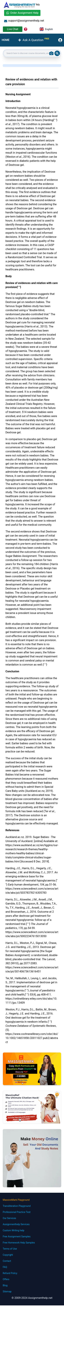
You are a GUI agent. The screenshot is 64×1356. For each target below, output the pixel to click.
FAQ (5, 1267)
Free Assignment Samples (17, 1236)
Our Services (9, 1218)
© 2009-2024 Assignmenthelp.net (32, 1297)
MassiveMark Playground (16, 1199)
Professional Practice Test (17, 1212)
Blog (5, 1285)
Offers (6, 1279)
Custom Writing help (13, 1230)
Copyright (8, 1254)
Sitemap (7, 1291)
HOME (5, 40)
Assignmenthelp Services (16, 1224)
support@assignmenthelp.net (24, 21)
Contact (7, 1261)
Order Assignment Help (22, 12)
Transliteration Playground (17, 1206)
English (46, 29)
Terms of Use (10, 1248)
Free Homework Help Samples (19, 1242)
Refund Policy (10, 1273)
